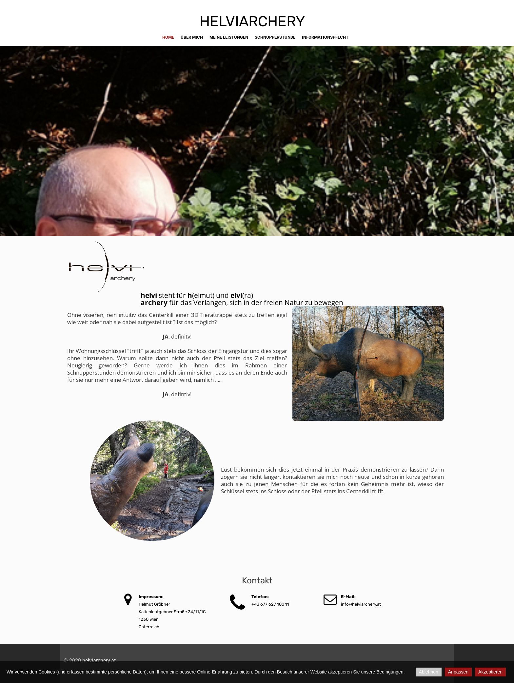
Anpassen (458, 671)
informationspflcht (325, 37)
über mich (192, 37)
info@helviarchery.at (361, 604)
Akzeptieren (490, 671)
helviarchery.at (99, 660)
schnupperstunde (275, 37)
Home (168, 37)
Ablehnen (428, 671)
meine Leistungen (228, 37)
